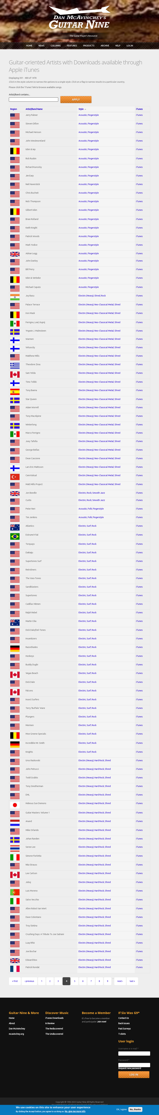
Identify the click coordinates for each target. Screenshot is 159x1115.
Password (123, 1060)
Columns (56, 45)
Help (117, 45)
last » (132, 981)
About (12, 1023)
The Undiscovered (54, 1034)
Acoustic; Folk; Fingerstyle (91, 508)
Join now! (101, 1021)
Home (29, 45)
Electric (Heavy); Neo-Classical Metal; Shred (99, 304)
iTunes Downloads (54, 1018)
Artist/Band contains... (19, 94)
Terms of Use (96, 1108)
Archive (105, 45)
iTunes (139, 109)
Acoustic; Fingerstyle (89, 115)
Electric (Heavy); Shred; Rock (92, 295)
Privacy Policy (117, 1108)
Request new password (129, 1068)
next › (120, 981)
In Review (50, 1023)
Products (88, 45)
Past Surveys (124, 1028)
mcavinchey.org (16, 1034)
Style (82, 109)
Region (13, 109)
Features (72, 45)
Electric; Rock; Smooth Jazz (92, 493)
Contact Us (123, 1018)
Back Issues (124, 1023)
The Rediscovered (54, 1028)
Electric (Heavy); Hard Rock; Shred (95, 760)
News (41, 45)
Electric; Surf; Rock (87, 526)
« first (15, 981)
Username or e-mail (128, 1048)
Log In (130, 45)
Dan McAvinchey (17, 1028)
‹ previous (29, 981)
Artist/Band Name (34, 109)
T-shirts (122, 1034)
